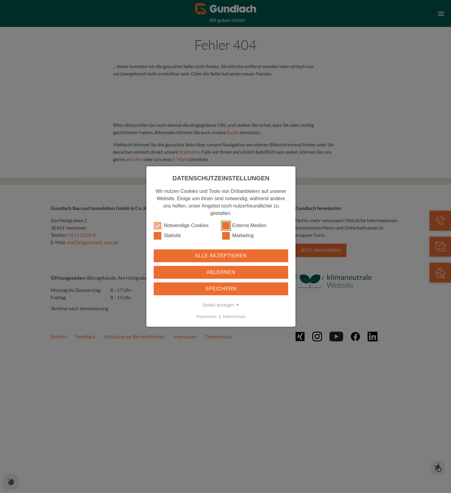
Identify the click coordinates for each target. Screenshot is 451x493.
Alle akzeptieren (221, 255)
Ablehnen (221, 272)
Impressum (206, 316)
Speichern (221, 288)
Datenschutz (234, 316)
